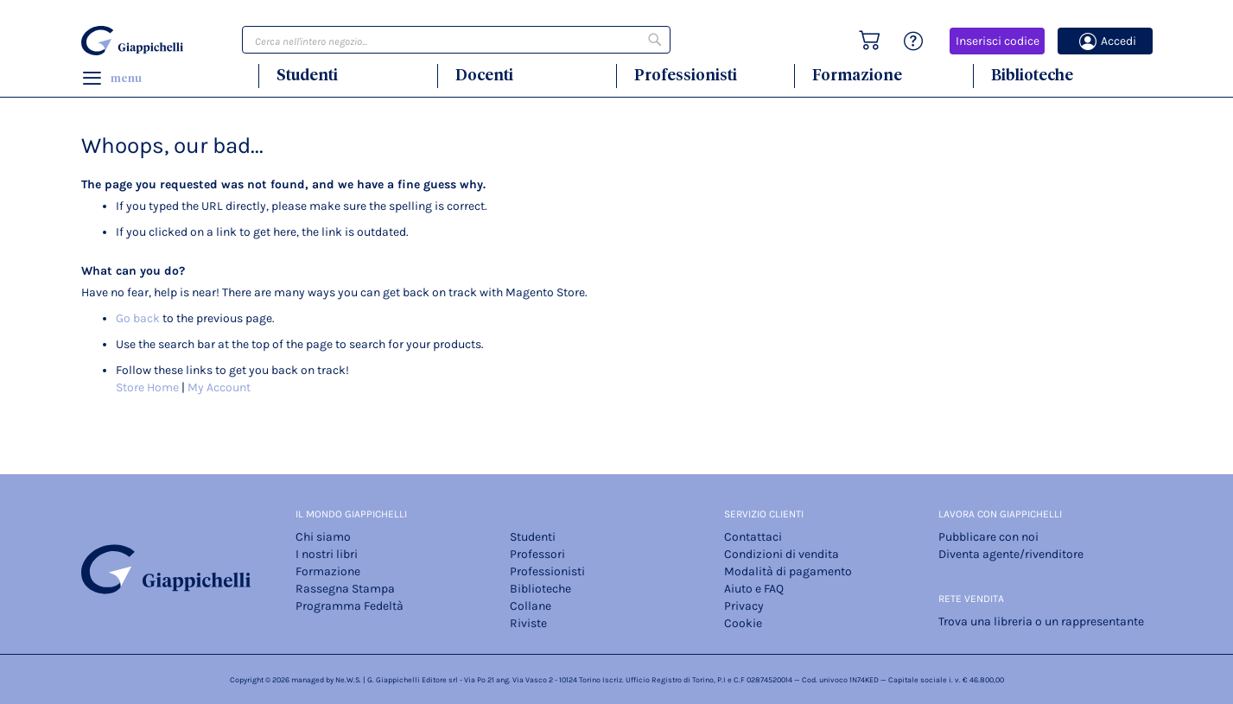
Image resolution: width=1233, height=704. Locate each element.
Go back (138, 318)
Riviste (528, 623)
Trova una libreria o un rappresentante (1041, 621)
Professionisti (685, 75)
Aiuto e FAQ (754, 588)
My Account (219, 387)
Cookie (743, 623)
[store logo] (134, 40)
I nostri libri (327, 554)
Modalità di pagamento (788, 571)
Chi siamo (323, 537)
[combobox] (456, 40)
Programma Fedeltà (350, 606)
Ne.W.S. (348, 679)
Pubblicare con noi (988, 537)
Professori (537, 554)
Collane (530, 606)
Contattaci (753, 537)
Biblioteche (1032, 75)
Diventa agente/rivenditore (1011, 554)
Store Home (147, 387)
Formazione (857, 75)
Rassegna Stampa (345, 588)
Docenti (484, 75)
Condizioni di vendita (781, 554)
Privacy (744, 606)
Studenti (307, 75)
